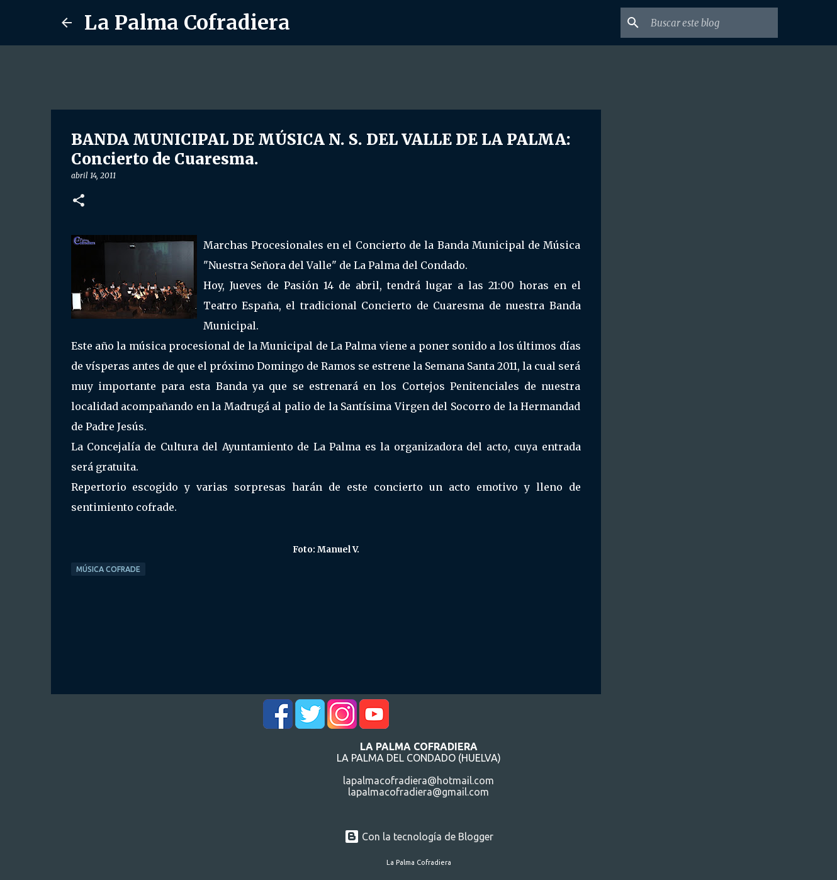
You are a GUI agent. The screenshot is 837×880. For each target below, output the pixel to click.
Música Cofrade (108, 569)
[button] (78, 201)
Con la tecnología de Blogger (418, 836)
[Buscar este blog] (712, 23)
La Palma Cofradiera (187, 22)
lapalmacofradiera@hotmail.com (418, 780)
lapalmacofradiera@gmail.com (418, 791)
